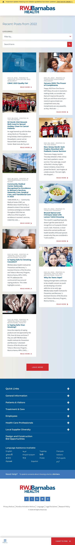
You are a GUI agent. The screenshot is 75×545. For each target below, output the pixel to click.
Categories (7, 32)
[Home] (37, 9)
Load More (37, 367)
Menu (5, 541)
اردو (58, 461)
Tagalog (43, 451)
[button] (63, 541)
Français (60, 451)
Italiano (60, 455)
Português (61, 458)
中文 (24, 458)
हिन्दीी (41, 455)
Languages (40, 507)
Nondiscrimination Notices (25, 507)
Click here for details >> (64, 2)
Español (34, 461)
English (9, 451)
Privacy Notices (8, 507)
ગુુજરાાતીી (9, 455)
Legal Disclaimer (51, 507)
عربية (25, 451)
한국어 (8, 458)
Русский (9, 461)
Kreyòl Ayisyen (29, 455)
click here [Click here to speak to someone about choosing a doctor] (56, 474)
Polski (42, 458)
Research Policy (64, 507)
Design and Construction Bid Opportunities (19, 437)
